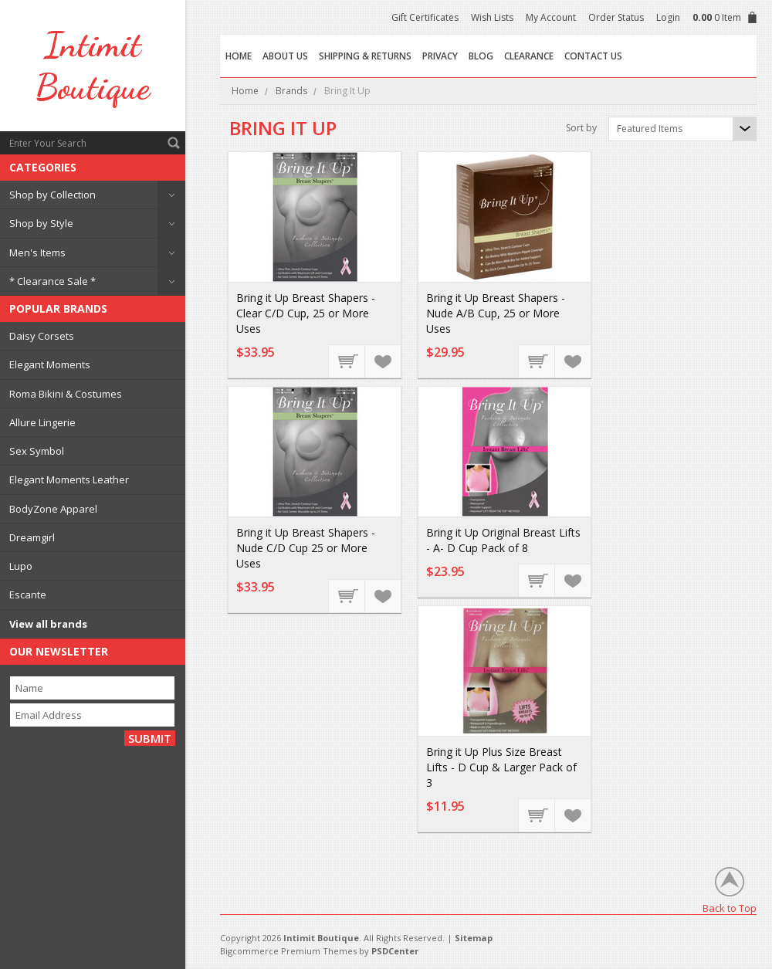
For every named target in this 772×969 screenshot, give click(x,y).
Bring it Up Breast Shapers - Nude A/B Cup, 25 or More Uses (495, 313)
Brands (291, 90)
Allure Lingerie (42, 422)
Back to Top (730, 907)
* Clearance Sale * (52, 281)
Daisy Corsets (41, 336)
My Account (551, 17)
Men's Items (37, 252)
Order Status (616, 17)
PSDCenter (394, 951)
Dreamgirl (32, 537)
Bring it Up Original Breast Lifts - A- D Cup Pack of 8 (503, 540)
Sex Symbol (36, 451)
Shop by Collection (52, 195)
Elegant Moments (49, 364)
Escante (27, 594)
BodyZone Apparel (53, 509)
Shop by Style (41, 223)
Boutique (93, 65)
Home (245, 90)
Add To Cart (347, 360)
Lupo (20, 566)
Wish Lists (492, 17)
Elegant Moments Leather (69, 479)
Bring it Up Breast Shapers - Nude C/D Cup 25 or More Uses (305, 548)
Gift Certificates (425, 17)
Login (668, 17)
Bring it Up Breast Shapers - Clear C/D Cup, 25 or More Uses (305, 313)
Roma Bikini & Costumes (65, 394)
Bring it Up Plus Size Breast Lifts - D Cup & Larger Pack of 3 (501, 767)
